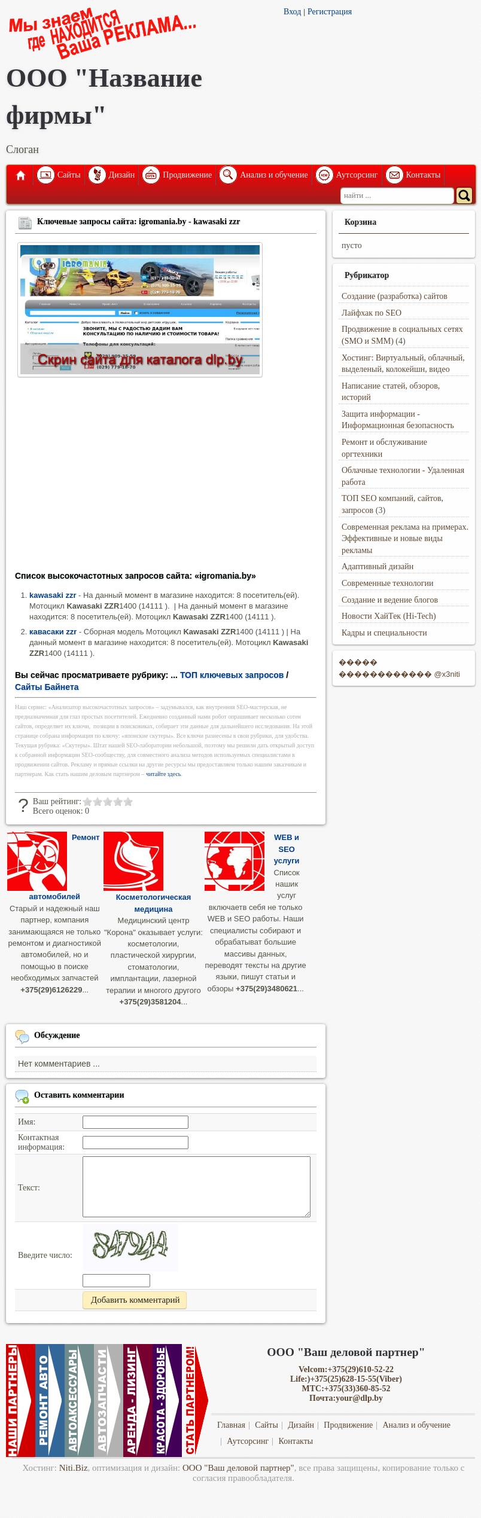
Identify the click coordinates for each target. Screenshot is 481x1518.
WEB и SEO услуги (287, 849)
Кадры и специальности (384, 632)
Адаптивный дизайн (377, 566)
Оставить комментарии (79, 1095)
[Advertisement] (165, 477)
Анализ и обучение (274, 174)
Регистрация (330, 11)
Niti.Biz (73, 1468)
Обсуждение (57, 1035)
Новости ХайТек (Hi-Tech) (389, 616)
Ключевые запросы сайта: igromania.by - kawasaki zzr (138, 221)
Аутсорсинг (357, 174)
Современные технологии (388, 583)
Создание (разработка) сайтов (394, 296)
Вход (292, 11)
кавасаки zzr (53, 631)
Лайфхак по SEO (371, 313)
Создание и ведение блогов (390, 599)
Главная (20, 175)
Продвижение (187, 174)
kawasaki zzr (53, 595)
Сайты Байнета (47, 687)
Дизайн (122, 174)
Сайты (69, 174)
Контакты (423, 174)
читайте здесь (163, 774)
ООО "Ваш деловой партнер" (238, 1468)
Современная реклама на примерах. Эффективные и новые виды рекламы (405, 539)
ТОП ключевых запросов (232, 675)
